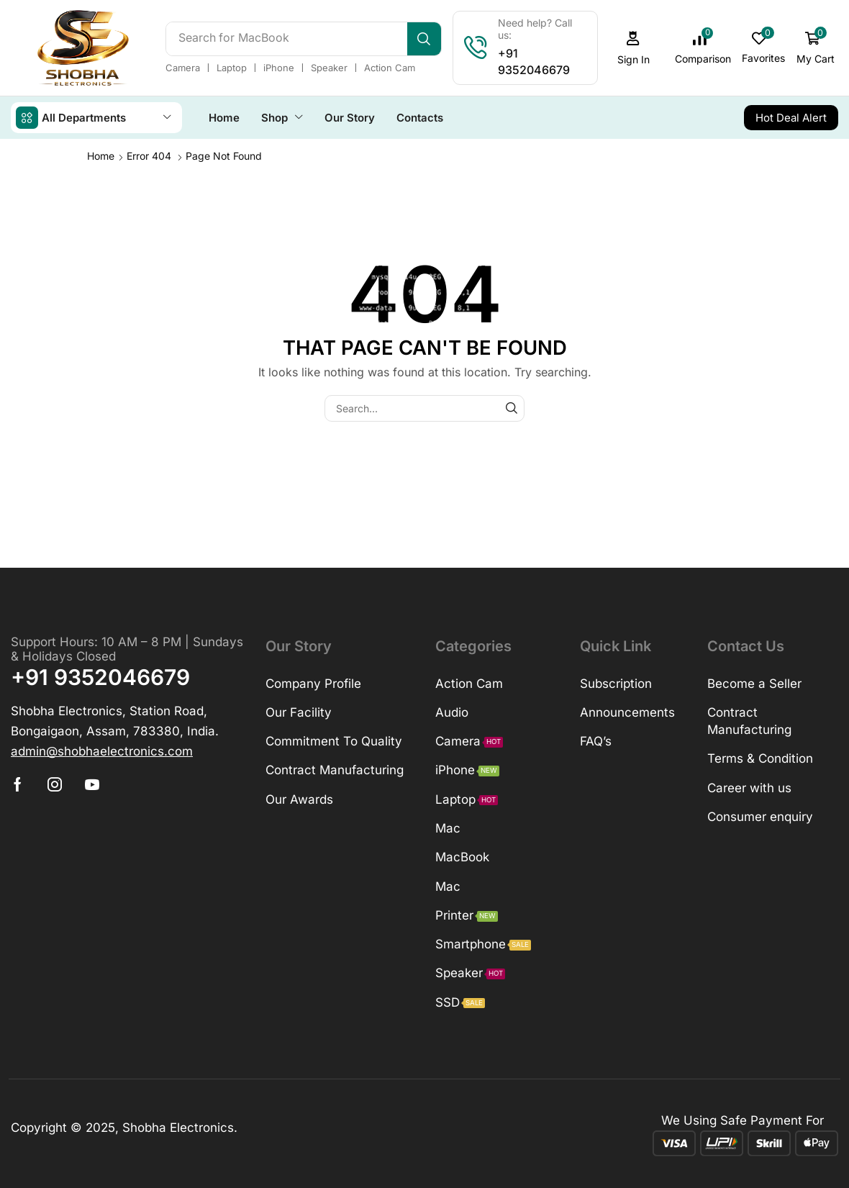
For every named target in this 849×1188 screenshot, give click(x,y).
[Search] (424, 38)
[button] (633, 48)
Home (100, 155)
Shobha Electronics (178, 1127)
